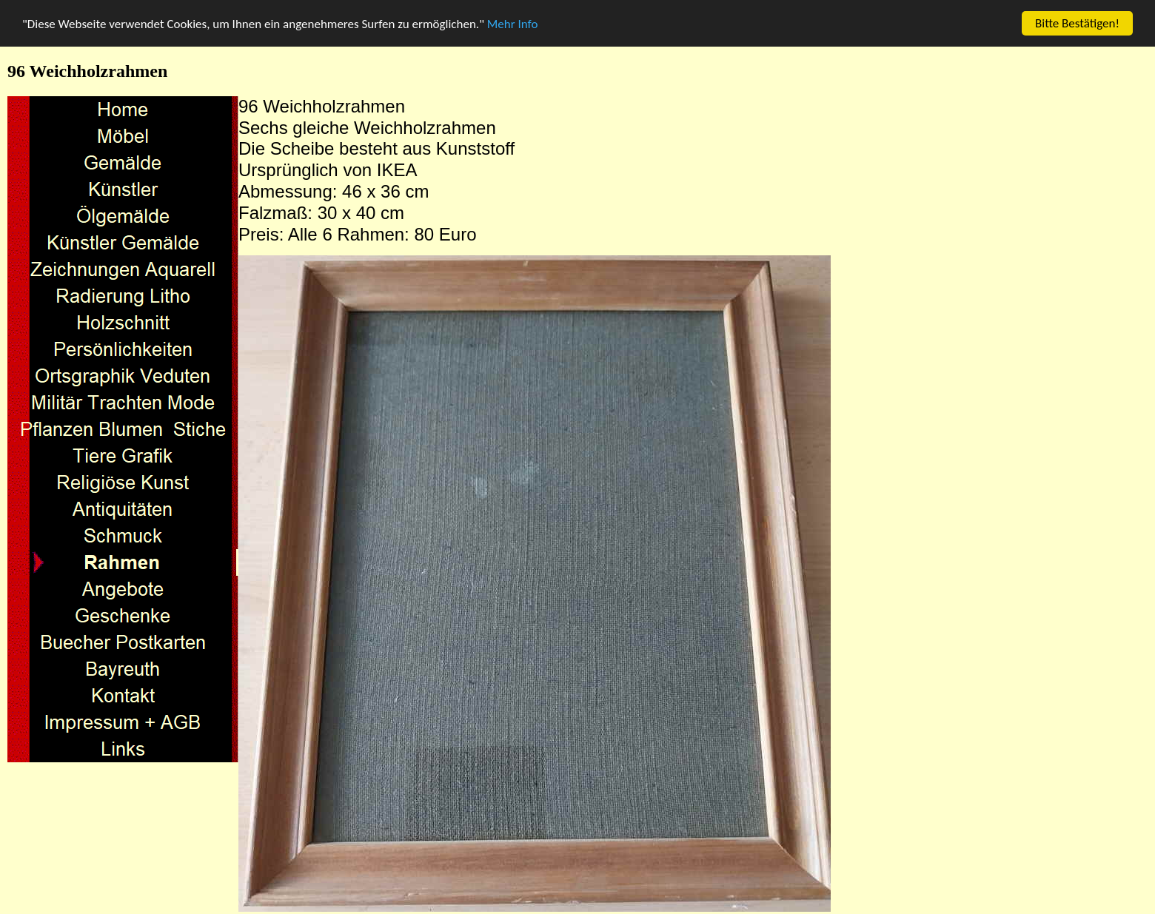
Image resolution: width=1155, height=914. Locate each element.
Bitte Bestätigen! (1077, 23)
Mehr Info (512, 23)
